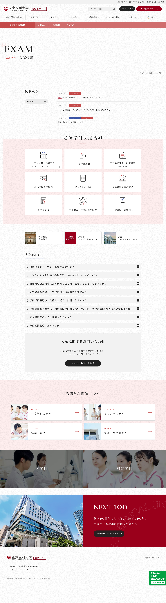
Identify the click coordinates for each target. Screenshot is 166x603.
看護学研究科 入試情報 (155, 2)
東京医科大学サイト (150, 596)
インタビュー (132, 17)
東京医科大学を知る (15, 17)
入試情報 (56, 25)
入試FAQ (70, 25)
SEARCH (114, 9)
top (142, 73)
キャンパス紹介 (113, 17)
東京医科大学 (122, 2)
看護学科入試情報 (17, 25)
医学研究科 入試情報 (137, 2)
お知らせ (55, 17)
